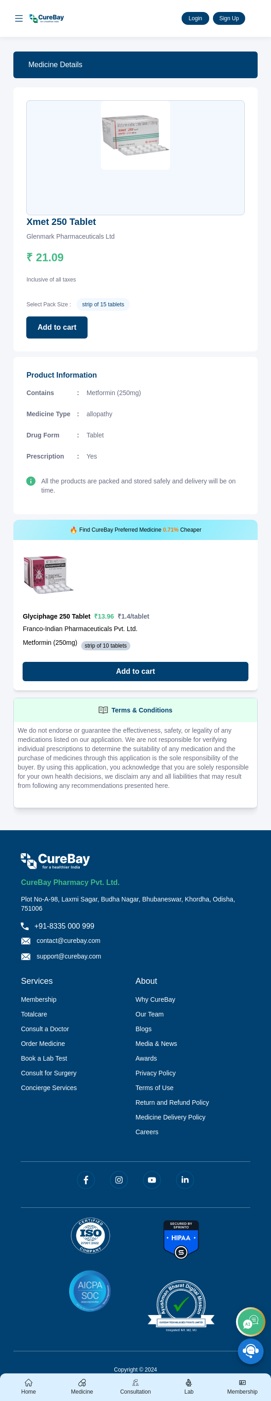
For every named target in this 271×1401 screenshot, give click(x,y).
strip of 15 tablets (103, 304)
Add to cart (56, 327)
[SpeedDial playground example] (251, 1351)
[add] (251, 1322)
